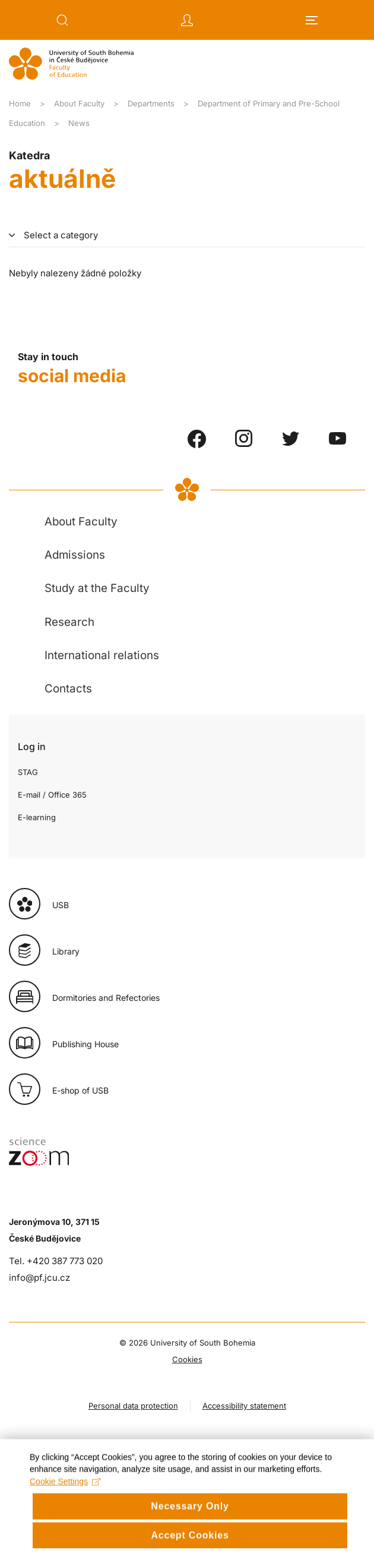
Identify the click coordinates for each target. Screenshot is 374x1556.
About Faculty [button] (81, 521)
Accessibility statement (244, 1405)
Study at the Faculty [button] (97, 588)
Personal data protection (133, 1405)
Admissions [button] (75, 555)
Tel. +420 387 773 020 (56, 1261)
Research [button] (69, 622)
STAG (28, 772)
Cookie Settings (65, 1501)
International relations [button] (102, 655)
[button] (62, 20)
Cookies (187, 1359)
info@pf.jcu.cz (39, 1277)
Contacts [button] (68, 688)
